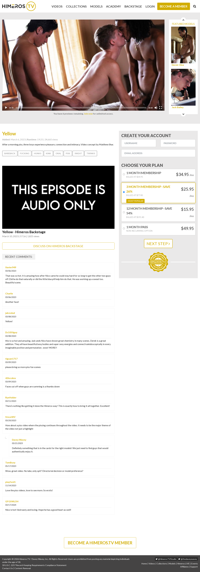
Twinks (91, 153)
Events (194, 563)
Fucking (24, 153)
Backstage (133, 6)
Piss (68, 153)
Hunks (37, 153)
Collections (76, 6)
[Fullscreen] (160, 107)
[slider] (81, 107)
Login (150, 6)
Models (96, 6)
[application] (83, 65)
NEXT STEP (158, 243)
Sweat (78, 153)
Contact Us (7, 568)
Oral (58, 153)
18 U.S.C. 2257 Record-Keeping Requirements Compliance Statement (34, 565)
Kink (48, 153)
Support (194, 566)
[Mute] (155, 107)
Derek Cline (178, 65)
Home (144, 563)
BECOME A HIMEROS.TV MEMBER (100, 542)
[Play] (6, 107)
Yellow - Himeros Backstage (24, 232)
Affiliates (184, 566)
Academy (113, 6)
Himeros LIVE (183, 563)
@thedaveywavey (187, 559)
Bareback (9, 153)
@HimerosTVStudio (166, 559)
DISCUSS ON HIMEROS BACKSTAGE (58, 246)
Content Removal (22, 568)
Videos (57, 6)
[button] (83, 65)
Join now (88, 113)
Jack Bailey (177, 107)
